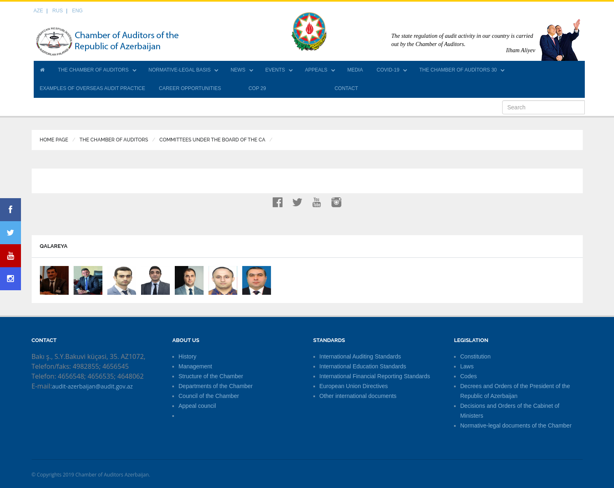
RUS (57, 11)
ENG (77, 11)
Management (195, 366)
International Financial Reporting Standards (375, 376)
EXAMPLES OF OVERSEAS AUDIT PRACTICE (93, 88)
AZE (38, 11)
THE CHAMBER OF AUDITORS (93, 70)
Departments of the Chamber (215, 386)
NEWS (238, 70)
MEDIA (355, 70)
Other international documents (358, 396)
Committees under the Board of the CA (213, 140)
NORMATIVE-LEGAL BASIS (179, 70)
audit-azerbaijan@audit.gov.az (92, 386)
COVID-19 (388, 70)
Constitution (475, 356)
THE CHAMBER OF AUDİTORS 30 (458, 70)
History (187, 356)
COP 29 (257, 88)
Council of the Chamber (208, 396)
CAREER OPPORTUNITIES (190, 88)
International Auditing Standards (360, 356)
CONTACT (346, 88)
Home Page (54, 140)
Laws (467, 366)
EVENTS (275, 70)
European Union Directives (354, 386)
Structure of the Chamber (210, 376)
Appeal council (197, 405)
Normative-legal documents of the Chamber (516, 425)
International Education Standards (363, 366)
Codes (468, 376)
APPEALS (316, 70)
